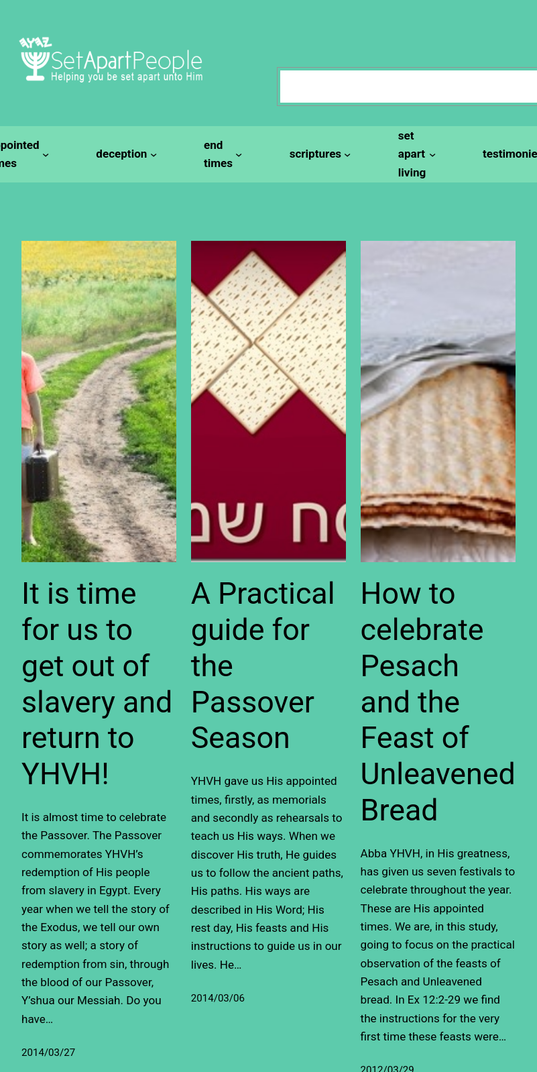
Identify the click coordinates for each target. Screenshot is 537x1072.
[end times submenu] (221, 155)
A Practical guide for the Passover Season (263, 665)
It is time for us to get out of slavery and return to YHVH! (96, 684)
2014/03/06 (218, 998)
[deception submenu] (124, 154)
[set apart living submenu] (415, 154)
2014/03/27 (48, 1053)
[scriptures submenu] (318, 154)
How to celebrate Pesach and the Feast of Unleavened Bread (438, 701)
